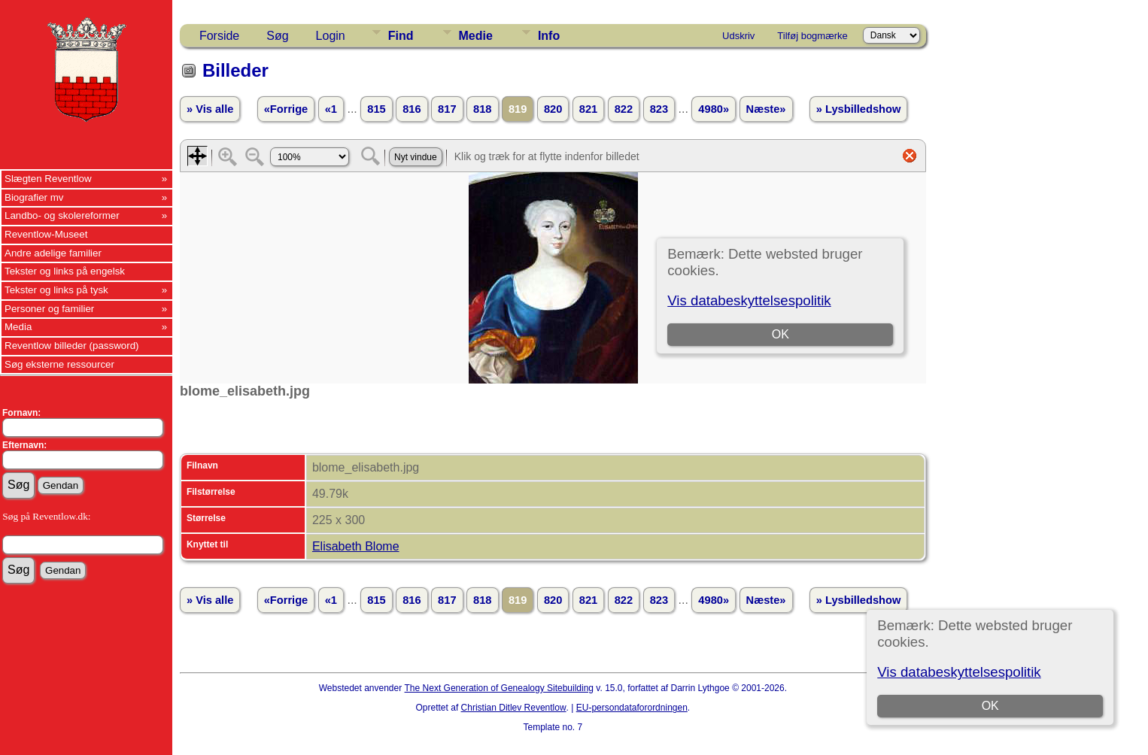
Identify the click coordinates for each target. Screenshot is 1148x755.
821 (588, 109)
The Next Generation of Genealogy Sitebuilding (499, 688)
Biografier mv (34, 197)
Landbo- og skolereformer (62, 215)
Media (18, 326)
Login (330, 35)
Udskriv (738, 35)
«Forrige (286, 109)
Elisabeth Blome (355, 546)
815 (376, 109)
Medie (476, 35)
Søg (277, 35)
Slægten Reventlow (48, 178)
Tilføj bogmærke (812, 35)
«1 (331, 109)
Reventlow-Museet (46, 234)
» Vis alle (210, 109)
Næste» (766, 109)
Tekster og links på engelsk (65, 271)
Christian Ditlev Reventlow (513, 707)
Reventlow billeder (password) (72, 345)
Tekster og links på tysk (56, 290)
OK (990, 705)
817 (447, 109)
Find (401, 35)
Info (549, 35)
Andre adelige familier (53, 253)
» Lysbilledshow (858, 109)
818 (482, 109)
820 (553, 109)
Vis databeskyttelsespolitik (958, 672)
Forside (219, 35)
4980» (713, 109)
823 (659, 109)
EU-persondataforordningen (632, 707)
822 (624, 109)
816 (411, 109)
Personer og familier (49, 308)
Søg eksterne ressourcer (59, 364)
